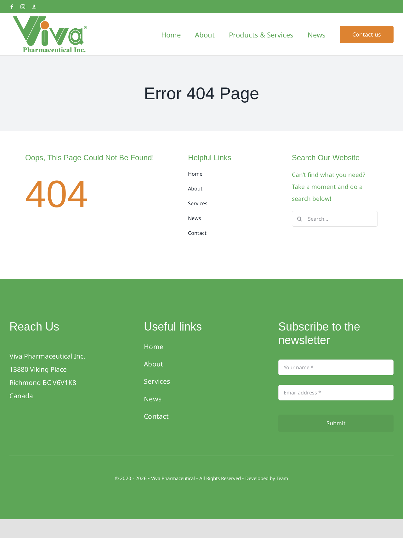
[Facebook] (11, 6)
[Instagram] (22, 6)
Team (282, 478)
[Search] (300, 219)
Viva (156, 478)
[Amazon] (33, 6)
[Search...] (335, 219)
